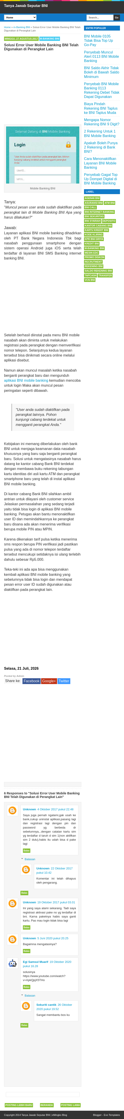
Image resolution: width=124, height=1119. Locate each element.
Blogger (97, 1115)
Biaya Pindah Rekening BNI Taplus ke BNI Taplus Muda (100, 108)
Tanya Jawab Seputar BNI (26, 6)
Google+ (49, 681)
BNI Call (90, 207)
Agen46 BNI (92, 198)
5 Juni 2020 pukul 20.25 (53, 938)
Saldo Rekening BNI (98, 270)
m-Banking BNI (49, 38)
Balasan (30, 859)
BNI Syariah (93, 220)
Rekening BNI (94, 266)
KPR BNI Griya (94, 239)
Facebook (31, 681)
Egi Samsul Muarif (35, 962)
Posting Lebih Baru (18, 1105)
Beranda (47, 1105)
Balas (27, 850)
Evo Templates (112, 1115)
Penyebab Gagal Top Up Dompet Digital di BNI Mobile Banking (100, 179)
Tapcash (90, 275)
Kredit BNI (92, 243)
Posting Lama (70, 1105)
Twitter (64, 681)
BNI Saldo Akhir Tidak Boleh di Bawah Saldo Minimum (101, 72)
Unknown (29, 809)
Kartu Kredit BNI (96, 230)
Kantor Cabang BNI (98, 225)
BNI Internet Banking (99, 212)
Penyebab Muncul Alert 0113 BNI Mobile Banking (101, 56)
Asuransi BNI (93, 203)
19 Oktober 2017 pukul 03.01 (56, 902)
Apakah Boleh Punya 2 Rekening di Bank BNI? (100, 147)
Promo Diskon (94, 257)
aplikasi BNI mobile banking (26, 380)
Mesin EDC (91, 252)
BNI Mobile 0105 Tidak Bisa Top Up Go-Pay (98, 40)
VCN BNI (90, 280)
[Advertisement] (42, 87)
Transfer (105, 275)
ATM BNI (109, 203)
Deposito (109, 220)
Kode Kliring (94, 234)
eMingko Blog (59, 1115)
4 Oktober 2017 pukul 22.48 (55, 809)
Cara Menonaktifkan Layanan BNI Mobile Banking (100, 163)
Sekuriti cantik (46, 1004)
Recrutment (93, 261)
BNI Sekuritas (94, 216)
